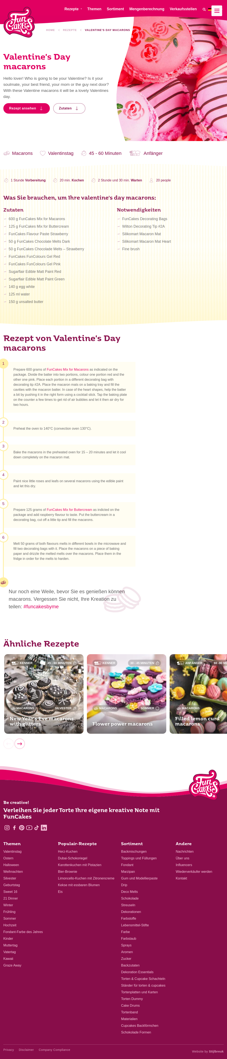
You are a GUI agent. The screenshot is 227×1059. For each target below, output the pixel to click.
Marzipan (128, 871)
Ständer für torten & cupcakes (143, 985)
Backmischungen (134, 851)
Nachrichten (184, 851)
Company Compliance (54, 1049)
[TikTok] (36, 827)
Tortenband (129, 1012)
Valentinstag (12, 851)
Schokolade (130, 898)
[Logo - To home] (204, 786)
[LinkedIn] (44, 827)
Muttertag (10, 945)
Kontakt (181, 878)
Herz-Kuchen (67, 851)
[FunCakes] (19, 22)
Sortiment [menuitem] (115, 9)
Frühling (9, 912)
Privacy (8, 1049)
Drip (124, 885)
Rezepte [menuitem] (71, 9)
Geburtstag (11, 885)
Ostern (8, 858)
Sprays (126, 945)
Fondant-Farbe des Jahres (23, 932)
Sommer (9, 918)
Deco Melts (129, 891)
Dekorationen (131, 912)
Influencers (184, 865)
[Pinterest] (21, 827)
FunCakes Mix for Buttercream (69, 511)
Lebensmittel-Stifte (135, 925)
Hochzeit (9, 925)
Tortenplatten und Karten (139, 992)
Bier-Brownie (67, 871)
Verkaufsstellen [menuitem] (183, 9)
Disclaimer (26, 1049)
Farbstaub (128, 938)
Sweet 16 (10, 891)
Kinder (8, 938)
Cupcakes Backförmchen (139, 1025)
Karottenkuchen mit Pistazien (79, 865)
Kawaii (8, 958)
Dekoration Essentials (137, 972)
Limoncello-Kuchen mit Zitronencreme (86, 878)
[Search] (204, 9)
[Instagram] (7, 827)
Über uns (182, 858)
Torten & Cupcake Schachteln (143, 979)
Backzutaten (130, 965)
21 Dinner (10, 898)
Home (50, 30)
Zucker (126, 958)
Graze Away (12, 965)
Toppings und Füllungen (139, 858)
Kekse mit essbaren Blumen (79, 885)
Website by (208, 1051)
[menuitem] (216, 9)
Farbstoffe (128, 918)
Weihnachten (13, 871)
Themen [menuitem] (94, 9)
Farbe (125, 932)
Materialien (129, 1019)
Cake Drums (130, 1005)
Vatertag (9, 952)
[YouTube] (29, 827)
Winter (8, 905)
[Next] (19, 746)
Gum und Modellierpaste (139, 878)
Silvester (9, 878)
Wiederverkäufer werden (194, 871)
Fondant (127, 865)
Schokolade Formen (136, 1032)
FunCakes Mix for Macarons (68, 371)
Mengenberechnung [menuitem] (146, 9)
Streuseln (128, 905)
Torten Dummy (132, 999)
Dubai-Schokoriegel (72, 858)
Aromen (127, 952)
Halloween (11, 865)
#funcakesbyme (41, 606)
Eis (60, 891)
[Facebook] (14, 827)
